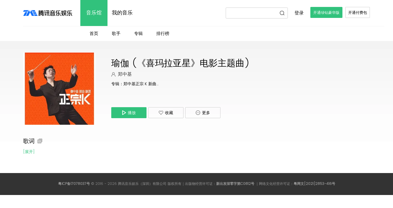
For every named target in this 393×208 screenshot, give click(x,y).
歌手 (116, 33)
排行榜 (162, 33)
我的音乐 (122, 13)
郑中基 (125, 74)
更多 (203, 112)
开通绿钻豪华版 (326, 13)
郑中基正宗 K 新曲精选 (143, 84)
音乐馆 (94, 13)
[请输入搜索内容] (253, 13)
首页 (94, 33)
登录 (299, 13)
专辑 (138, 33)
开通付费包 (357, 13)
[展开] (29, 151)
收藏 (166, 113)
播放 (129, 112)
